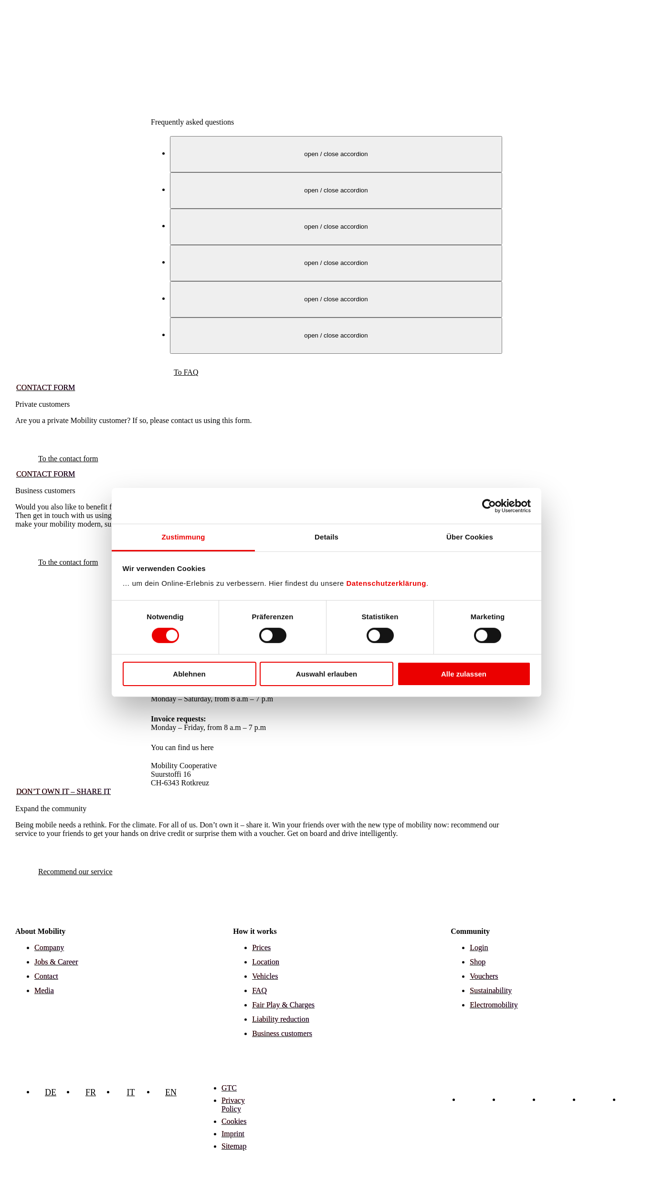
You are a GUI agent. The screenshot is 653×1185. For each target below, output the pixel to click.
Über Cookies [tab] (469, 537)
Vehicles (265, 976)
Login (479, 947)
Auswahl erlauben (326, 674)
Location (265, 962)
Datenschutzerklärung (386, 583)
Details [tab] (326, 537)
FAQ (259, 990)
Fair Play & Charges (283, 1005)
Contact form (45, 387)
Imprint (232, 1134)
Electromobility (493, 1005)
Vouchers (484, 976)
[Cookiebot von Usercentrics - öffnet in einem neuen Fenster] (489, 505)
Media (44, 990)
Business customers (282, 1033)
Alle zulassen (463, 674)
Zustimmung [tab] (183, 537)
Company (49, 947)
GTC (229, 1088)
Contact (46, 976)
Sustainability (491, 990)
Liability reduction (280, 1019)
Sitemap (233, 1146)
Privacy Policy (233, 1104)
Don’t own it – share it (63, 791)
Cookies (233, 1121)
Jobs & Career (56, 962)
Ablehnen (189, 674)
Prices (261, 947)
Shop (477, 962)
